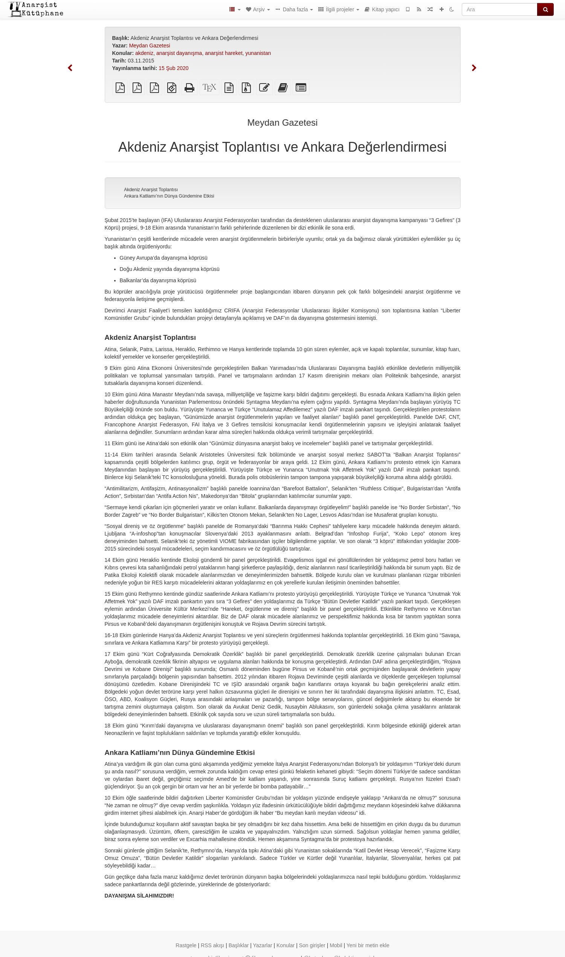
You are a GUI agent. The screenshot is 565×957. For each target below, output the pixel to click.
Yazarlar (262, 945)
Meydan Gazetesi (149, 46)
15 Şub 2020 (173, 68)
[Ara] (500, 9)
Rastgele (186, 945)
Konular (285, 945)
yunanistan (258, 53)
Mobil (336, 945)
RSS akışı (212, 945)
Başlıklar (239, 945)
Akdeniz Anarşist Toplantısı (151, 189)
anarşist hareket (224, 53)
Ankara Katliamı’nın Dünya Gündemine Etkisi (169, 196)
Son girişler (312, 945)
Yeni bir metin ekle (368, 945)
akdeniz (144, 53)
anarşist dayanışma (179, 53)
